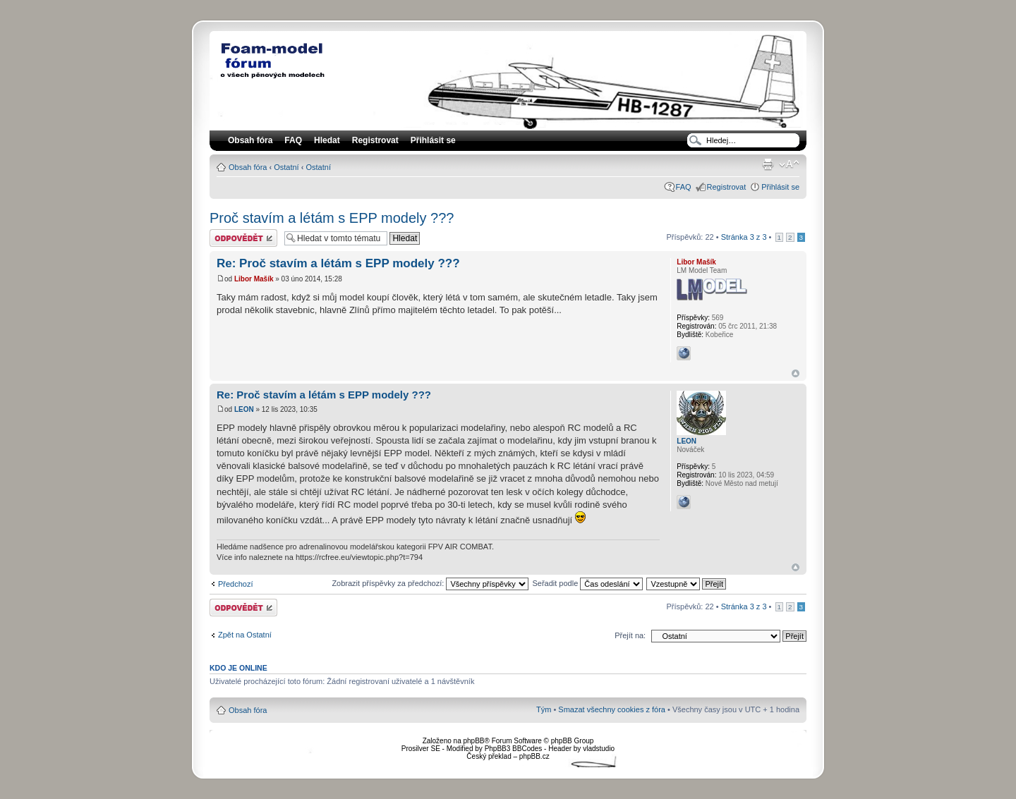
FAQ (683, 187)
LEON (244, 409)
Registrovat (375, 140)
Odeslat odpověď (243, 238)
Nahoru (795, 373)
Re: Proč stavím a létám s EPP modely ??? (338, 263)
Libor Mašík (254, 279)
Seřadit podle (587, 583)
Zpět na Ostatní (245, 634)
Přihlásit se (780, 187)
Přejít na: (630, 635)
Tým (543, 709)
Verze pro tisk (767, 164)
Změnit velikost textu (789, 164)
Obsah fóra (248, 167)
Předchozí (235, 584)
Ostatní (286, 167)
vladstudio (599, 748)
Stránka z (744, 237)
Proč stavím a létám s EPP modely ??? (332, 218)
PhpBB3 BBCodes (514, 748)
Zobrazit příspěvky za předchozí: (430, 583)
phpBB (473, 741)
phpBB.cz (534, 756)
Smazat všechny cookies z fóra (611, 709)
